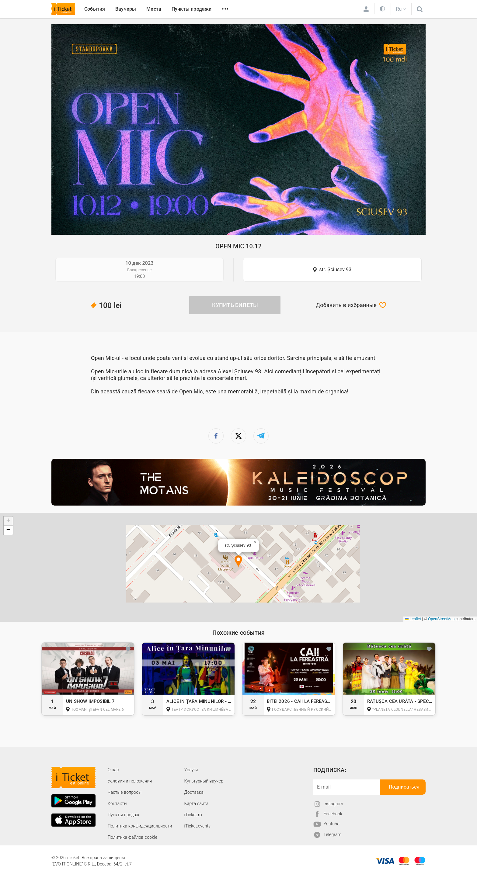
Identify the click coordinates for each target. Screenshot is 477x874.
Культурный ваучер (203, 781)
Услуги (191, 769)
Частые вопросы (125, 792)
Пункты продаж (123, 814)
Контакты (117, 803)
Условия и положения (130, 781)
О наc (113, 769)
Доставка (194, 792)
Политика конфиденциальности (140, 826)
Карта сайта (196, 803)
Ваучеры (125, 9)
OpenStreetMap (441, 619)
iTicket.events (197, 826)
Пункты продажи (192, 9)
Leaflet (413, 619)
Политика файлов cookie (132, 837)
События (94, 9)
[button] (238, 561)
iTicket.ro (193, 814)
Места (153, 9)
